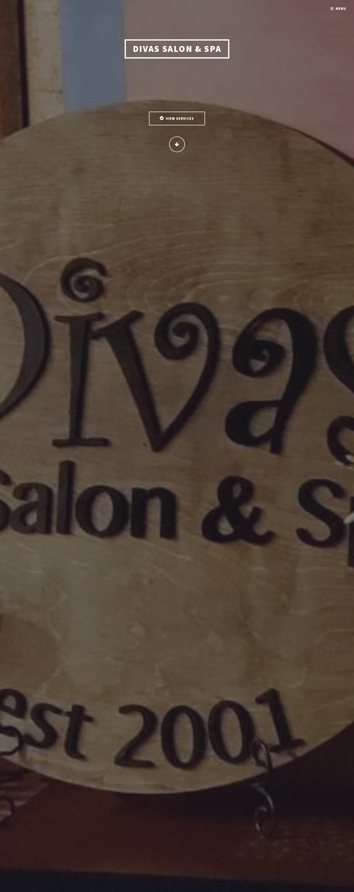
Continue (177, 145)
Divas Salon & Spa (177, 49)
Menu (341, 8)
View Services (180, 119)
